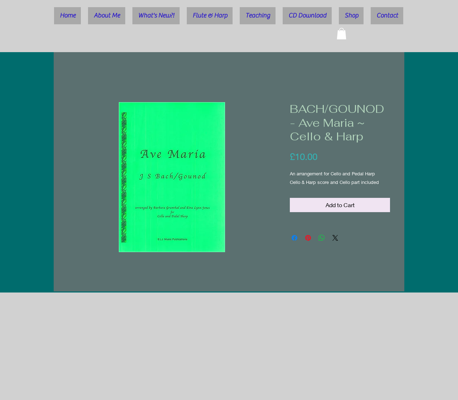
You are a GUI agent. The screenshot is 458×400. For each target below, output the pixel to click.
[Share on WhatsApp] (321, 238)
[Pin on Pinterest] (308, 238)
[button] (341, 33)
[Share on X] (335, 238)
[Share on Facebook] (294, 238)
